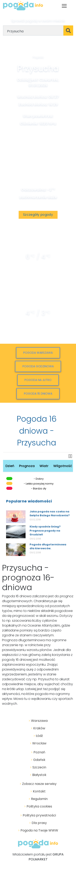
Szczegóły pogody (38, 214)
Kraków (38, 728)
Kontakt (38, 791)
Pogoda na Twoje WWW (38, 830)
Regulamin (38, 799)
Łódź (38, 735)
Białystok (38, 774)
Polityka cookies (38, 806)
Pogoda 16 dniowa (38, 394)
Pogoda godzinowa (38, 366)
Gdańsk (38, 759)
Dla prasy (38, 823)
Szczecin (38, 767)
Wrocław (38, 743)
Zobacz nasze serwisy (38, 783)
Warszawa (38, 720)
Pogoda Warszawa (38, 353)
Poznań (38, 752)
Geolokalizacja (41, 43)
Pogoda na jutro (38, 380)
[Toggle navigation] (64, 6)
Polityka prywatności (38, 815)
